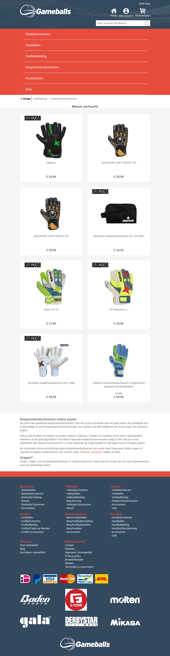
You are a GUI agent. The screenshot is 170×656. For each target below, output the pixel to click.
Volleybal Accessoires (79, 504)
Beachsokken (74, 528)
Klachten (70, 548)
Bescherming (74, 500)
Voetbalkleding (120, 497)
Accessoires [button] (34, 78)
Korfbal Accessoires (32, 532)
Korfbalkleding (29, 524)
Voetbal (115, 486)
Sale (114, 508)
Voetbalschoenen (121, 490)
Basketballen (28, 490)
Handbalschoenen (122, 517)
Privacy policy (73, 556)
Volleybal (71, 486)
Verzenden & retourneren (79, 566)
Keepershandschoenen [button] (42, 67)
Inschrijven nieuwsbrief (33, 552)
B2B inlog (144, 3)
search (147, 23)
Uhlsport (85, 452)
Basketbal (27, 486)
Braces (25, 500)
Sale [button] (28, 89)
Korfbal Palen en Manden (35, 528)
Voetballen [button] (33, 45)
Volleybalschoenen (77, 490)
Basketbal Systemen (33, 504)
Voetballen (118, 493)
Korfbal (25, 514)
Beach (70, 508)
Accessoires (28, 508)
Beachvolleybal (75, 514)
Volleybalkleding (76, 497)
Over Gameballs (29, 545)
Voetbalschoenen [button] (37, 34)
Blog (22, 548)
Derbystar (96, 452)
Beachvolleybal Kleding (80, 521)
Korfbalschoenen (30, 521)
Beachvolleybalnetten (79, 524)
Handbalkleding (120, 524)
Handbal (116, 514)
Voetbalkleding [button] (36, 56)
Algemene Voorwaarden (78, 552)
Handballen (118, 521)
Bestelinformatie (74, 559)
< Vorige (26, 98)
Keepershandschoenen (125, 500)
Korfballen (27, 517)
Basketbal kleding (31, 497)
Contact (69, 545)
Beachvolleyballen (77, 517)
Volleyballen (73, 493)
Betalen (69, 563)
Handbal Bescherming (124, 528)
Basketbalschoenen (32, 493)
